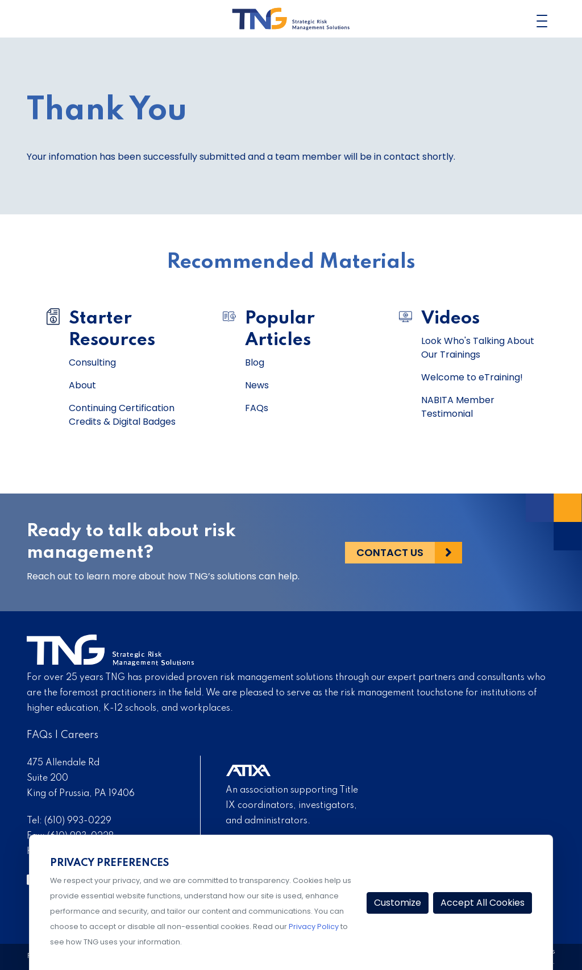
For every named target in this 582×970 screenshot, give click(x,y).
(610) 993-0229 (77, 821)
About (82, 385)
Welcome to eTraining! (472, 377)
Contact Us (389, 552)
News (257, 385)
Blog (254, 362)
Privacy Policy (314, 926)
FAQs (256, 407)
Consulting (92, 362)
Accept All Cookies (482, 902)
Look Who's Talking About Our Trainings (477, 347)
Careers (79, 735)
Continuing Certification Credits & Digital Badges (122, 414)
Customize (397, 902)
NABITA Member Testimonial (457, 406)
